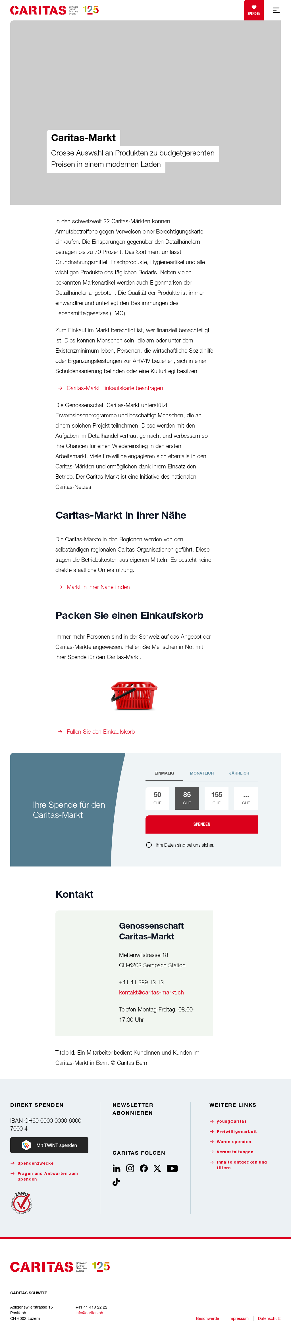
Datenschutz (269, 1318)
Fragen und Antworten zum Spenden (44, 1176)
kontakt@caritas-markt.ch (151, 992)
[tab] (164, 776)
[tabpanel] (202, 810)
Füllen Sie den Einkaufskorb (101, 731)
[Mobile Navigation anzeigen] (276, 10)
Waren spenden (230, 1141)
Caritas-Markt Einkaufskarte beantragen (115, 388)
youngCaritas (228, 1121)
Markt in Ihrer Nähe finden (98, 587)
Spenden (254, 9)
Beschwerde (207, 1318)
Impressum (238, 1318)
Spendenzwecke (32, 1163)
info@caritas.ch (89, 1312)
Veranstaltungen (231, 1152)
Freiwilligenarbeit (233, 1131)
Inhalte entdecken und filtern (238, 1165)
